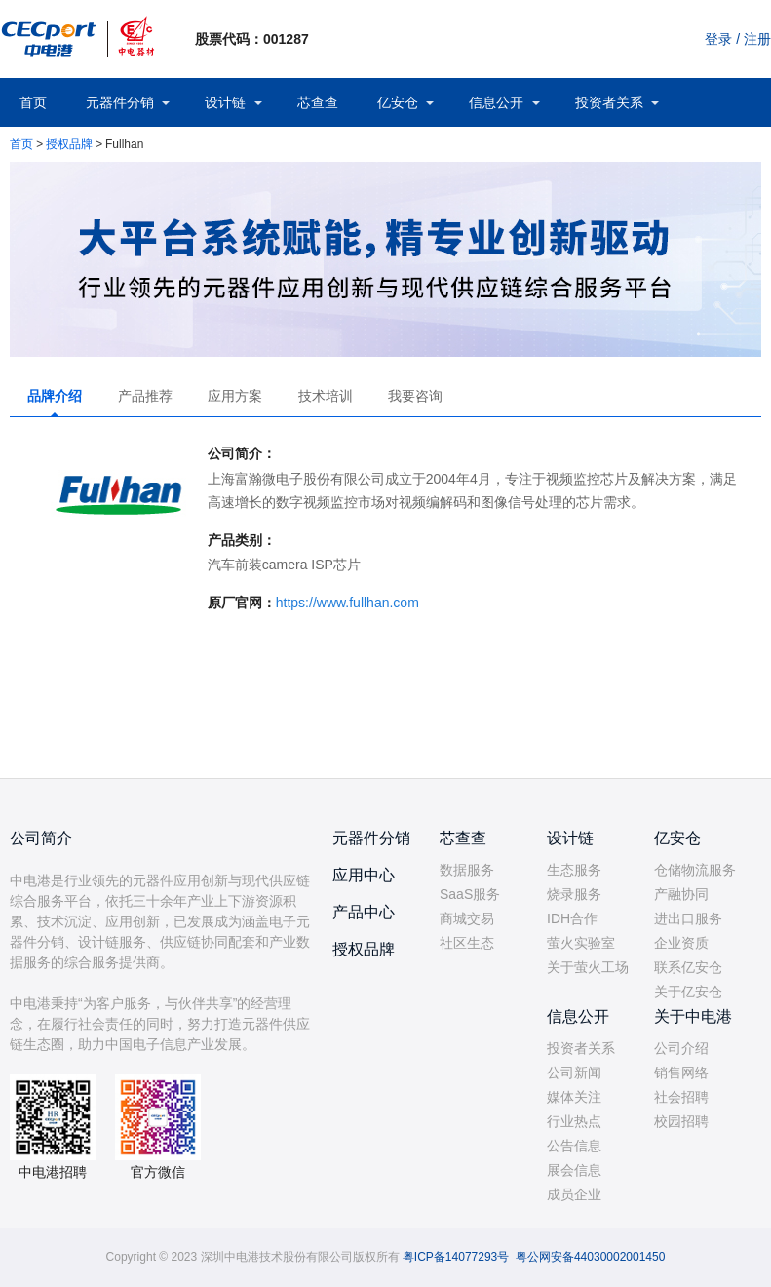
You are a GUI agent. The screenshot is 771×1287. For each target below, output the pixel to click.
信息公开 (496, 102)
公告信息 (574, 1145)
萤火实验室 (581, 943)
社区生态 (467, 943)
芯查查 (317, 102)
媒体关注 (574, 1097)
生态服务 (574, 870)
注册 (757, 39)
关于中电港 (693, 1016)
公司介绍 (681, 1048)
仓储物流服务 (695, 870)
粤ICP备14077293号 (456, 1257)
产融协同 (681, 894)
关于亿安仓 (688, 991)
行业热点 (574, 1121)
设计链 (225, 102)
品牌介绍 (54, 396)
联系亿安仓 (688, 967)
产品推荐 (145, 396)
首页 (33, 102)
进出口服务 (688, 918)
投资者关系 (609, 102)
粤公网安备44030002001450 (590, 1257)
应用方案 (235, 396)
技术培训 (325, 396)
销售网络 (681, 1072)
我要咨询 (415, 396)
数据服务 (467, 870)
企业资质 (681, 943)
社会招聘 (681, 1097)
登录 (718, 39)
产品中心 (363, 912)
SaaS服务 (470, 894)
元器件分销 (120, 102)
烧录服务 (574, 894)
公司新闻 (574, 1072)
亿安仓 (397, 102)
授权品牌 (69, 144)
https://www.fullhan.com (347, 602)
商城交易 (467, 918)
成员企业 (574, 1194)
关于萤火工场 (588, 967)
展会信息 (574, 1170)
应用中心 (363, 875)
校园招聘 (681, 1121)
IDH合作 (572, 918)
